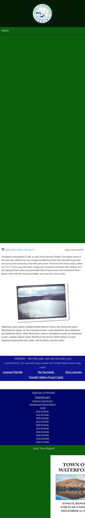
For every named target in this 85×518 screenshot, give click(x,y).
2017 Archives (42, 421)
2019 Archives (42, 428)
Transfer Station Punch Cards (46, 377)
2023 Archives (42, 442)
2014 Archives (42, 411)
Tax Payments (46, 372)
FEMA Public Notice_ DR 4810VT (19, 250)
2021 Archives (42, 435)
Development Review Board (42, 404)
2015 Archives (42, 415)
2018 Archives (42, 425)
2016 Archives (42, 418)
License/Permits (13, 372)
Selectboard (42, 397)
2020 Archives (42, 432)
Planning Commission (43, 401)
